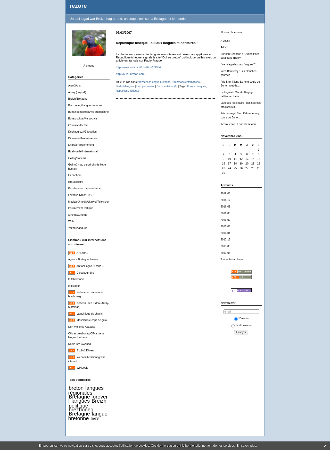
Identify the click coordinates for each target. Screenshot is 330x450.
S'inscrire (241, 318)
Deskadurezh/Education (82, 131)
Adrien (224, 47)
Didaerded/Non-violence (82, 138)
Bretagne (79, 414)
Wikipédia (82, 367)
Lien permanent (145, 86)
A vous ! (225, 40)
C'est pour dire (85, 272)
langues (80, 401)
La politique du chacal (90, 313)
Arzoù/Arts (74, 85)
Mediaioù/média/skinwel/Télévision (89, 201)
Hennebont (74, 175)
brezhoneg (81, 409)
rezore (78, 6)
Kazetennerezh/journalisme (84, 188)
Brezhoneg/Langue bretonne (85, 105)
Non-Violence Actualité (81, 326)
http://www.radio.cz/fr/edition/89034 (138, 67)
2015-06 (225, 226)
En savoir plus (246, 445)
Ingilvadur (74, 285)
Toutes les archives (232, 259)
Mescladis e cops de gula (92, 320)
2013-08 (225, 253)
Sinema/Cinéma (77, 214)
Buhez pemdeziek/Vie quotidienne (88, 111)
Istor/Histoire (75, 181)
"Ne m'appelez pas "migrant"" (238, 64)
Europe (191, 86)
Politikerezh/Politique (80, 208)
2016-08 (225, 213)
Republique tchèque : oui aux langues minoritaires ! (157, 43)
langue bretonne (88, 416)
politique (78, 406)
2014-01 (225, 233)
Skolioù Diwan (85, 350)
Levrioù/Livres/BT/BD (81, 195)
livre (95, 418)
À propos (89, 65)
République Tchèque (128, 90)
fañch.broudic (76, 279)
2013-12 (225, 239)
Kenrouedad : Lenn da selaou (238, 124)
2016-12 (225, 200)
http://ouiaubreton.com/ (131, 73)
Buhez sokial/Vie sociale (82, 118)
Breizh (99, 401)
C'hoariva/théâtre (78, 125)
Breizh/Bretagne (78, 98)
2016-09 (225, 206)
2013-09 (225, 246)
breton (76, 388)
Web (71, 221)
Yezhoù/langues (77, 228)
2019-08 (225, 193)
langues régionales (86, 390)
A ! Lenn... (83, 253)
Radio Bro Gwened (79, 344)
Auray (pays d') (77, 92)
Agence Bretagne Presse (83, 259)
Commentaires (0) (166, 86)
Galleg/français (77, 158)
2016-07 (225, 220)
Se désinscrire (241, 325)
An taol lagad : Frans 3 (90, 266)
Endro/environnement (81, 144)
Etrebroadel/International (83, 151)
